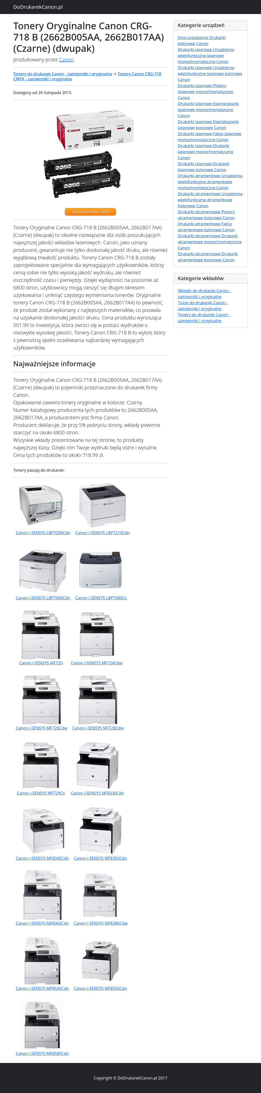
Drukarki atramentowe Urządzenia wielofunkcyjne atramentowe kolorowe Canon (210, 200)
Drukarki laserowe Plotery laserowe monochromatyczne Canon (205, 91)
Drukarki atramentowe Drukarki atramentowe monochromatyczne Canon (210, 242)
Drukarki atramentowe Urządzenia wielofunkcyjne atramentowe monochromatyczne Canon (210, 182)
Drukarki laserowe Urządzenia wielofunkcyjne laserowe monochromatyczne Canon (206, 55)
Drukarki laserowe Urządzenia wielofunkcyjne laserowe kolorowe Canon (210, 73)
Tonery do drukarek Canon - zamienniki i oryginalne (62, 74)
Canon (66, 59)
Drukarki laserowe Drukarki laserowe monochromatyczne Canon (205, 151)
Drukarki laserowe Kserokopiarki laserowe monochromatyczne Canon (208, 109)
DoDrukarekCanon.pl (38, 7)
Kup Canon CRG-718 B (90, 212)
